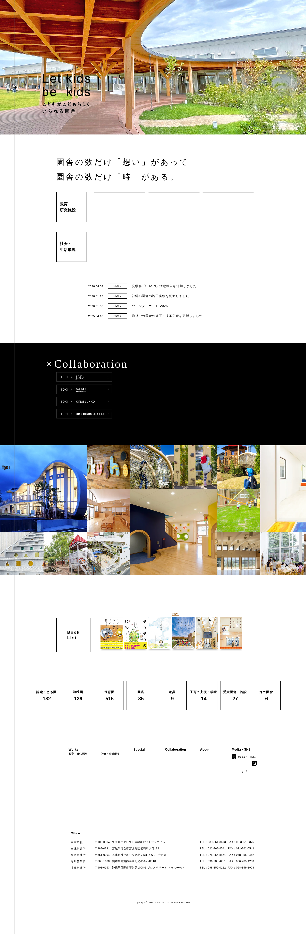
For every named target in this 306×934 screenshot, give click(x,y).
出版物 (214, 796)
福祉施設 (100, 776)
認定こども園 (66, 770)
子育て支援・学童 (69, 790)
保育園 (62, 783)
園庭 (60, 796)
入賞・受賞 (217, 789)
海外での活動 (140, 776)
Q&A (213, 802)
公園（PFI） (103, 783)
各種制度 (253, 785)
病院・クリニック (106, 770)
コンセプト (217, 776)
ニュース (253, 777)
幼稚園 (62, 776)
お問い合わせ (218, 809)
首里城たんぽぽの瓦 (145, 793)
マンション (102, 796)
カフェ (99, 790)
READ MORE (155, 330)
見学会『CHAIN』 (144, 769)
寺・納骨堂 (102, 803)
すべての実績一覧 (69, 822)
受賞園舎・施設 (68, 809)
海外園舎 (63, 816)
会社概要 (215, 783)
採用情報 (215, 815)
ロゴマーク (217, 769)
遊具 (60, 803)
